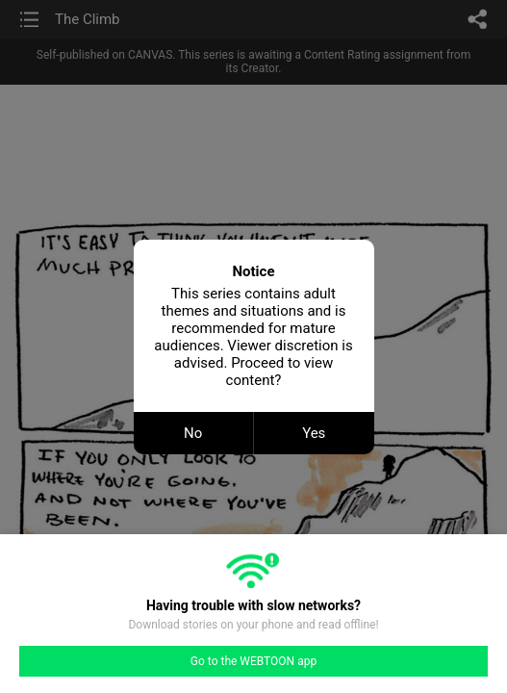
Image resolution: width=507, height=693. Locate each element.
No (193, 433)
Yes (313, 433)
